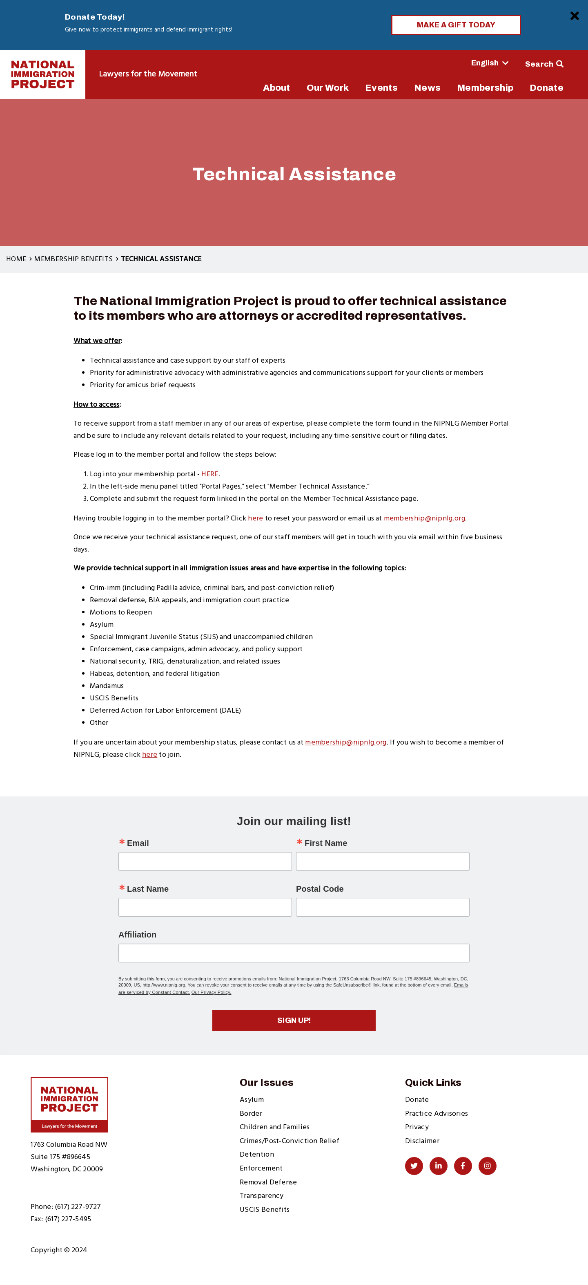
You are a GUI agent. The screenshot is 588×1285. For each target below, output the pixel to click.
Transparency (262, 1196)
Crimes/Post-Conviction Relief (289, 1141)
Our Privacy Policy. (212, 992)
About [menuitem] (276, 88)
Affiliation (137, 935)
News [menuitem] (427, 88)
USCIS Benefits (265, 1210)
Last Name (148, 889)
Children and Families (275, 1127)
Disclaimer (422, 1141)
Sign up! (294, 1020)
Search (539, 64)
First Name (326, 843)
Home (16, 259)
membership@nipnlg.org (345, 743)
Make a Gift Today (456, 25)
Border (251, 1114)
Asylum (252, 1100)
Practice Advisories (436, 1114)
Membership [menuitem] (485, 88)
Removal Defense (268, 1183)
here (149, 755)
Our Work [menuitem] (328, 88)
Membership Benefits (73, 259)
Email (138, 843)
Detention (257, 1155)
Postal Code (320, 889)
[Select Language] (467, 63)
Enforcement (261, 1169)
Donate (417, 1100)
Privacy (417, 1127)
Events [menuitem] (381, 88)
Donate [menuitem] (547, 88)
